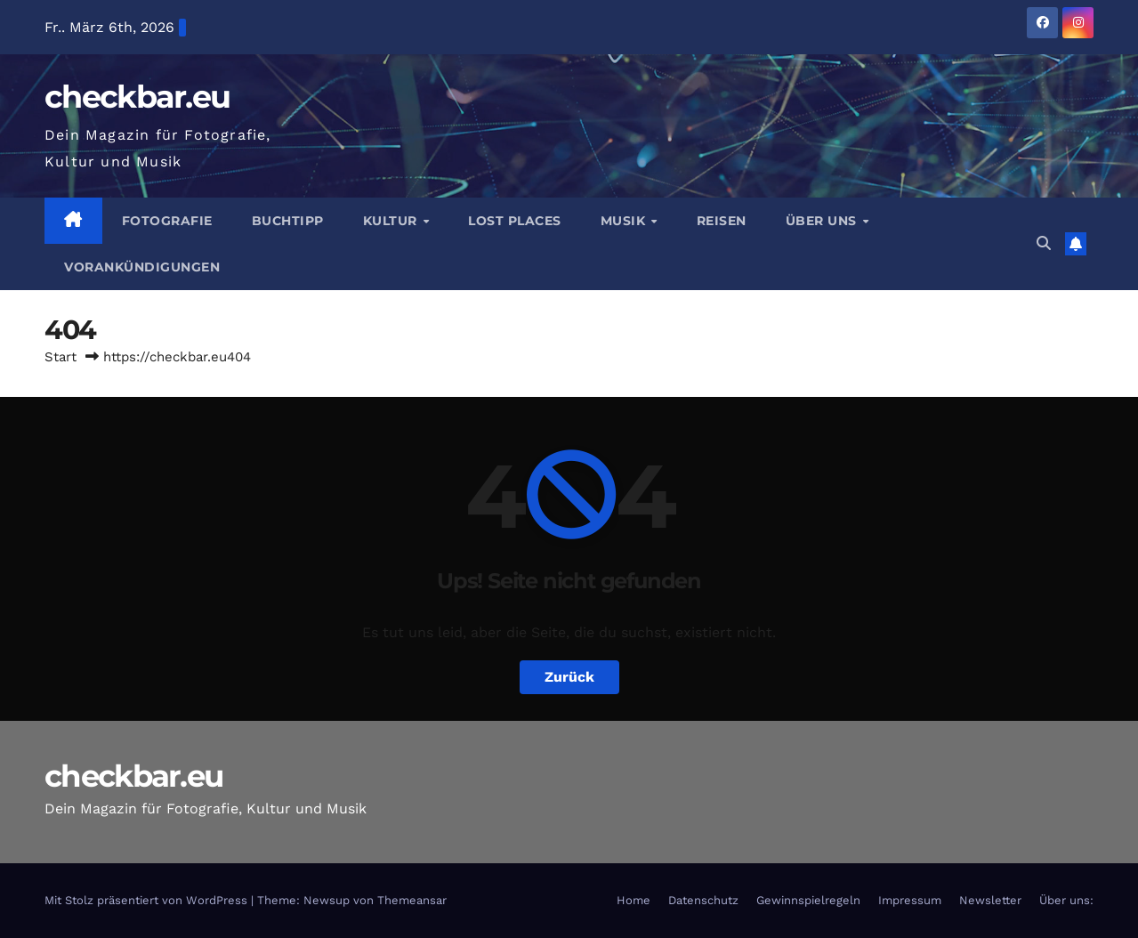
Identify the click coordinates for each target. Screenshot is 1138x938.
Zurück (569, 676)
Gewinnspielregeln (808, 900)
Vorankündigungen (142, 267)
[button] (1044, 243)
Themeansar (412, 900)
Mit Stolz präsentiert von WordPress (147, 900)
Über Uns (823, 221)
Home (633, 900)
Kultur (392, 221)
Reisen (722, 221)
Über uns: (1066, 900)
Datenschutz (703, 900)
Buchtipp (288, 221)
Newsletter (990, 900)
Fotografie (167, 221)
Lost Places (514, 221)
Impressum (909, 900)
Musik (625, 221)
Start (60, 357)
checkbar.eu (137, 96)
